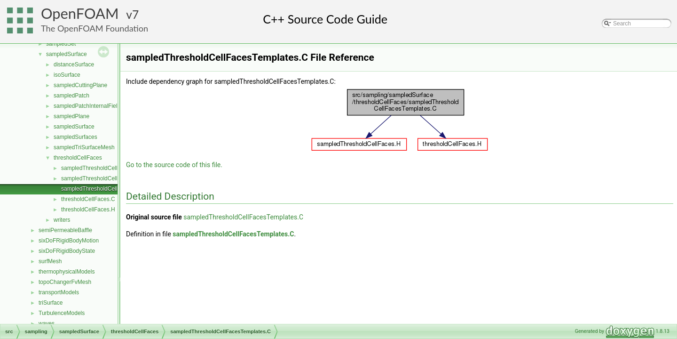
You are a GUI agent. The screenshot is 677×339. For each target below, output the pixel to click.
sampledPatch (71, 95)
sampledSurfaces (75, 137)
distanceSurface (74, 64)
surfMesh (50, 261)
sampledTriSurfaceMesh (84, 147)
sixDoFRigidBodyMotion (69, 240)
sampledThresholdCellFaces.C (99, 168)
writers (62, 220)
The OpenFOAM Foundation (94, 28)
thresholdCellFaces (78, 157)
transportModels (59, 292)
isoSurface (67, 75)
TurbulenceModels (62, 313)
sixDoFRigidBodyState (67, 251)
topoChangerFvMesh (65, 282)
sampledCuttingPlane (80, 85)
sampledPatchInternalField (87, 106)
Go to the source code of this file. (174, 165)
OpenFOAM (80, 13)
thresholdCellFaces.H (88, 209)
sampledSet (61, 43)
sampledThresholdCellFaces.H (99, 178)
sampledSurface (66, 54)
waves (47, 323)
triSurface (51, 302)
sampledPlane (71, 116)
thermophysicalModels (66, 271)
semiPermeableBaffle (65, 230)
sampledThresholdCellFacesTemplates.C (112, 189)
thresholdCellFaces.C (88, 199)
